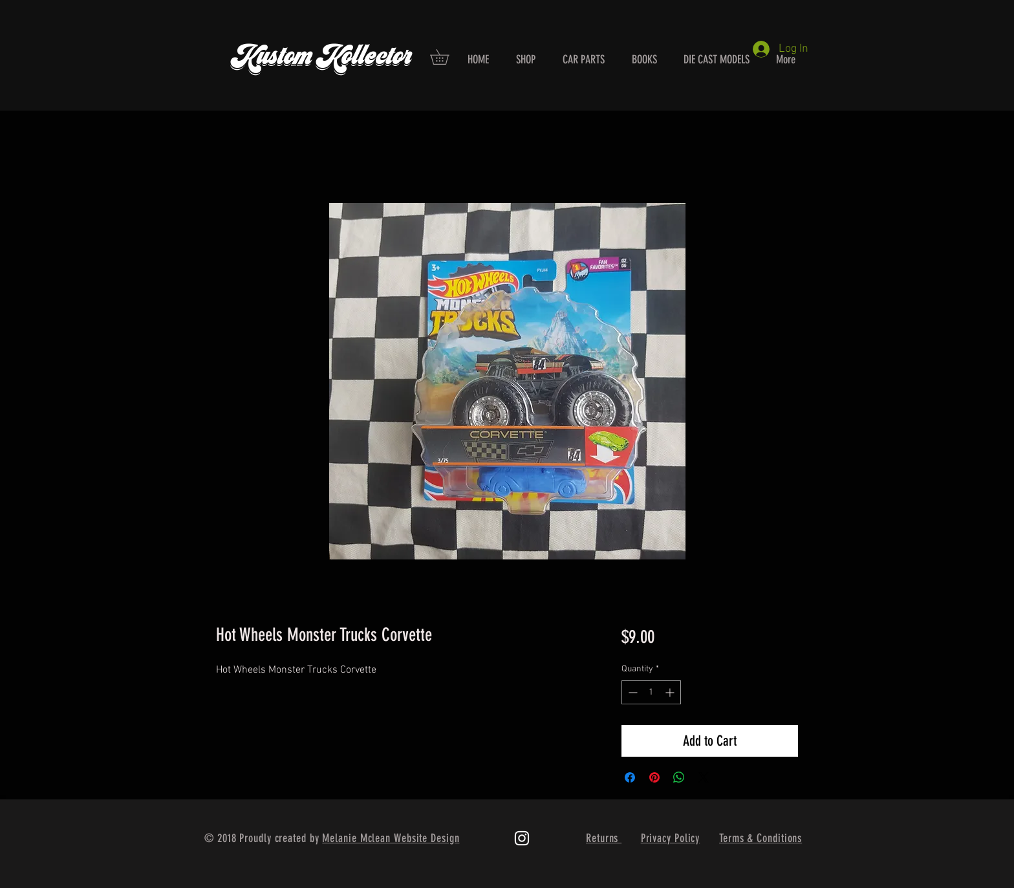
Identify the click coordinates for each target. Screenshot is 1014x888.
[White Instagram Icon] (522, 838)
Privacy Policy (670, 838)
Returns (603, 838)
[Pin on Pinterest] (654, 777)
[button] (447, 57)
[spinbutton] (651, 692)
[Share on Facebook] (630, 777)
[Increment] (671, 692)
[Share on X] (703, 777)
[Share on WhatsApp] (679, 777)
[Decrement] (631, 692)
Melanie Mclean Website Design (390, 838)
